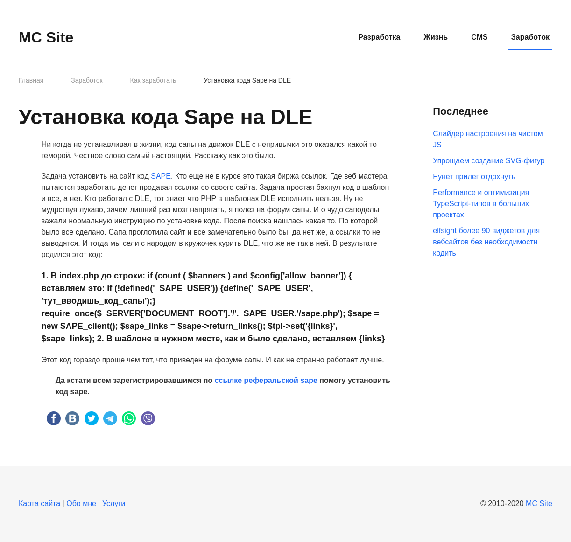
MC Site (539, 503)
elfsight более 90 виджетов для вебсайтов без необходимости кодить (486, 242)
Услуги (113, 503)
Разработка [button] (379, 37)
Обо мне (81, 503)
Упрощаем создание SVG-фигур (488, 161)
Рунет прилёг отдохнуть (474, 177)
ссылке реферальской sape (266, 380)
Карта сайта (39, 503)
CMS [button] (479, 37)
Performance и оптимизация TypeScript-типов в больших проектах (481, 203)
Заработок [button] (530, 37)
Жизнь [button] (435, 37)
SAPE (161, 176)
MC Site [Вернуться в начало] (46, 37)
